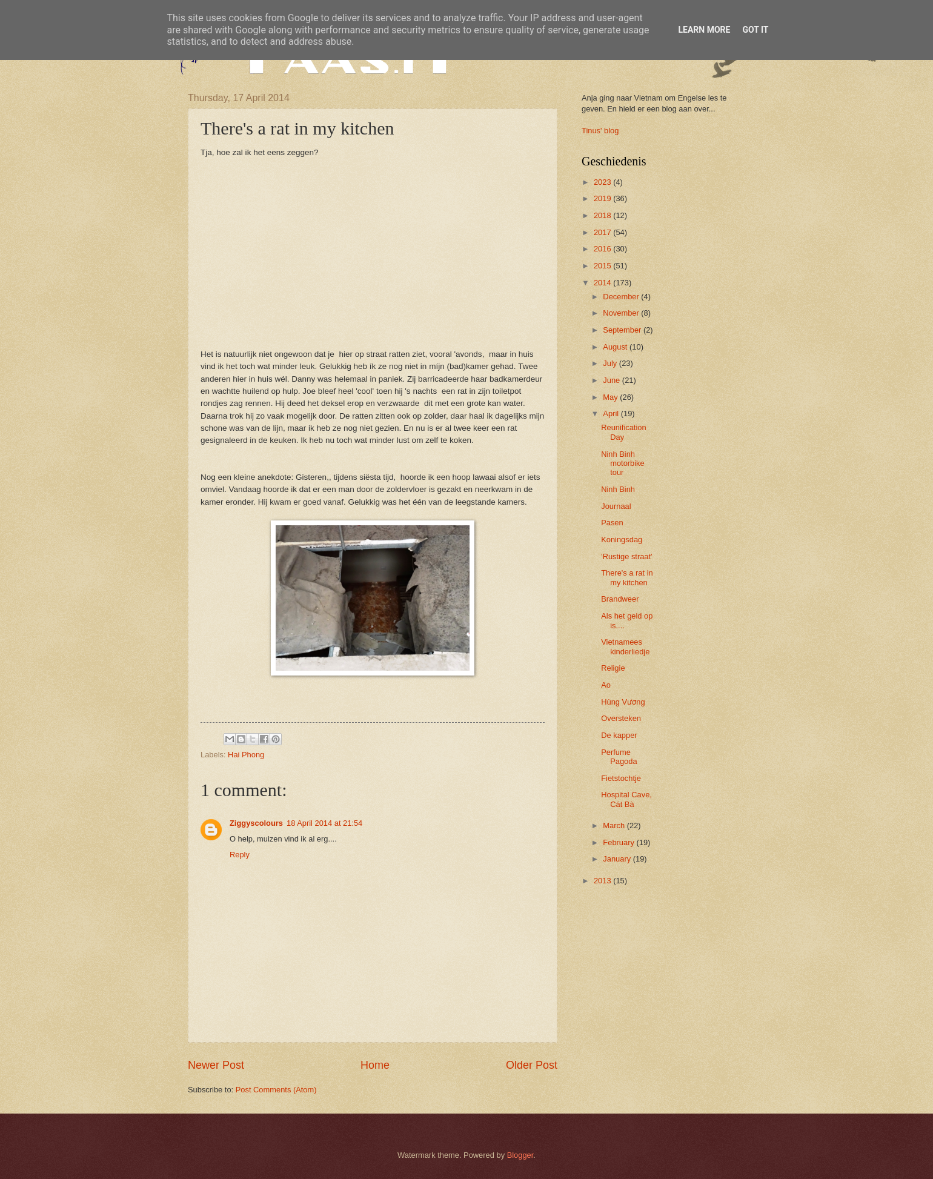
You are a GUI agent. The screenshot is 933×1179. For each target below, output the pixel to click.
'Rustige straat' (626, 556)
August (616, 346)
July (611, 363)
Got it (755, 30)
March (614, 825)
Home (375, 1065)
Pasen (612, 522)
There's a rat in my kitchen (626, 577)
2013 (603, 880)
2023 (603, 182)
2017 (603, 232)
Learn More (704, 30)
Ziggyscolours (256, 823)
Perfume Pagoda (619, 757)
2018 (603, 215)
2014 (603, 282)
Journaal (616, 506)
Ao (606, 684)
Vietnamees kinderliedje (625, 646)
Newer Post (216, 1065)
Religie (613, 668)
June (612, 380)
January (618, 858)
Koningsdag (621, 539)
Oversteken (621, 718)
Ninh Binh (618, 489)
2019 (603, 198)
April (611, 413)
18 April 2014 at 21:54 (324, 823)
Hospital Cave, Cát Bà (626, 799)
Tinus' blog (600, 130)
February (619, 842)
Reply (240, 854)
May (611, 397)
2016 (603, 248)
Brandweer (620, 598)
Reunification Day (623, 432)
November (622, 312)
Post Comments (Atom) (276, 1089)
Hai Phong (246, 754)
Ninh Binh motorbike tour (623, 463)
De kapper (619, 735)
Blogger (520, 1155)
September (623, 329)
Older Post (531, 1065)
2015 (603, 265)
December (622, 296)
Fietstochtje (621, 778)
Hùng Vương (623, 701)
